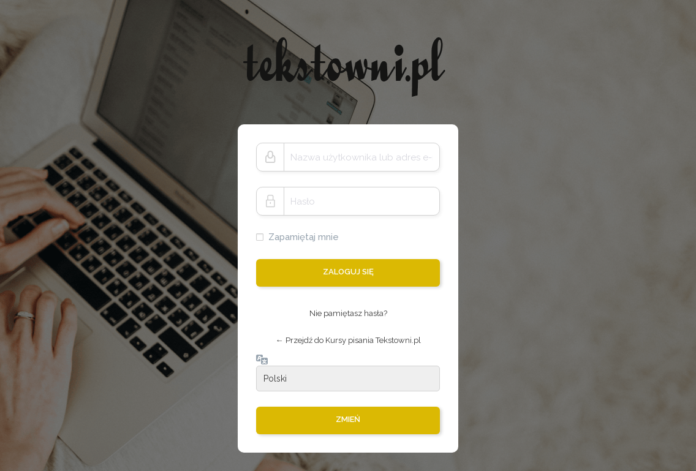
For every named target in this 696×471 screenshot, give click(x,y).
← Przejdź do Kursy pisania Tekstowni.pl (348, 340)
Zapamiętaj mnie (303, 237)
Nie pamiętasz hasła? (348, 313)
